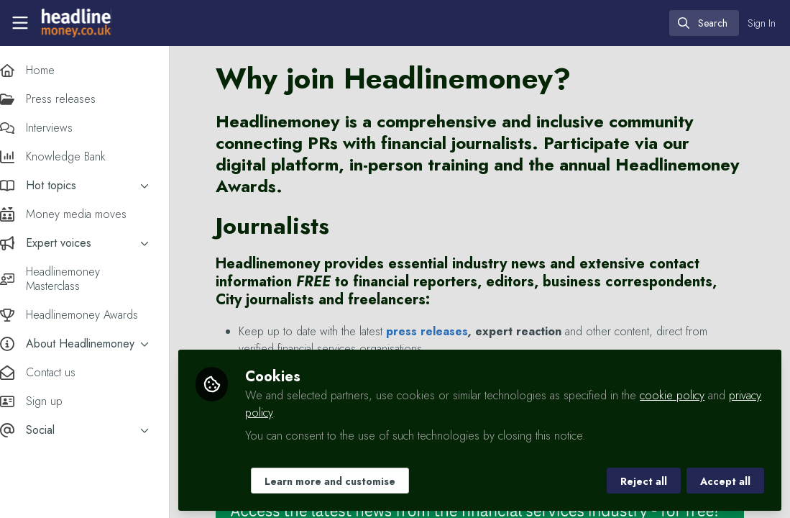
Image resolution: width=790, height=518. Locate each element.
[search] (704, 23)
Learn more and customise (344, 480)
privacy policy (291, 411)
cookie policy (686, 394)
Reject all (643, 480)
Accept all (725, 480)
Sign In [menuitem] (762, 23)
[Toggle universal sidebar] (20, 23)
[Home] (74, 23)
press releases (441, 331)
